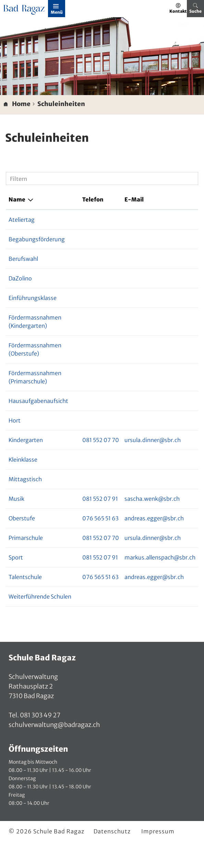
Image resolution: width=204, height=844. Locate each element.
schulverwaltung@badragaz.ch (54, 725)
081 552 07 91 (100, 498)
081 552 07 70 (100, 440)
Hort (15, 420)
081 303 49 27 (39, 715)
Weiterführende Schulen (40, 596)
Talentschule (25, 577)
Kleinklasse (23, 459)
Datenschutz (112, 831)
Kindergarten (26, 440)
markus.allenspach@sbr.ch (159, 557)
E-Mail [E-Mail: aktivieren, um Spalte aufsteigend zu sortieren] (134, 199)
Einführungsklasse (33, 297)
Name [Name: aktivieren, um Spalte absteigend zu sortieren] (17, 199)
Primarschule (26, 537)
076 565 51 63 (100, 518)
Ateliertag (22, 219)
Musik (16, 498)
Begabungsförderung (37, 239)
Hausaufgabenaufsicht (38, 400)
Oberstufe (22, 518)
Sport (16, 557)
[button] (61, 104)
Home (21, 104)
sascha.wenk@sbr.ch (152, 498)
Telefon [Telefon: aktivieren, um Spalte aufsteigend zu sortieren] (93, 199)
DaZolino (20, 278)
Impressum (158, 831)
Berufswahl (23, 258)
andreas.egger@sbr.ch (154, 518)
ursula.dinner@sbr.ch (152, 440)
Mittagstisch (25, 479)
